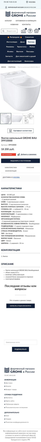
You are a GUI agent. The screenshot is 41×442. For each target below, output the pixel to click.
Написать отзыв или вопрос (20, 306)
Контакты (26, 24)
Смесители (29, 37)
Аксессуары (29, 61)
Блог (7, 416)
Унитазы (31, 42)
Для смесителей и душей (26, 56)
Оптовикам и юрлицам (26, 21)
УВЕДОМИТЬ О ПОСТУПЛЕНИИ (20, 161)
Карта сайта (10, 401)
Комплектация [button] (10, 171)
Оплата (8, 386)
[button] (30, 31)
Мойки (32, 47)
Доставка (9, 383)
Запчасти (9, 56)
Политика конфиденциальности (17, 422)
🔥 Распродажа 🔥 (14, 37)
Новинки (14, 24)
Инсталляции (12, 42)
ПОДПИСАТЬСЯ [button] (20, 349)
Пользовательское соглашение (17, 407)
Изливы (10, 51)
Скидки (8, 419)
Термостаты (21, 47)
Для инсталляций (14, 61)
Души (22, 42)
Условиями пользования (25, 356)
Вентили (19, 51)
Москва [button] (16, 177)
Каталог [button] (8, 21)
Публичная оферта (12, 404)
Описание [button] (30, 167)
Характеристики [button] (11, 167)
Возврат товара (11, 389)
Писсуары (30, 51)
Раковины (10, 47)
